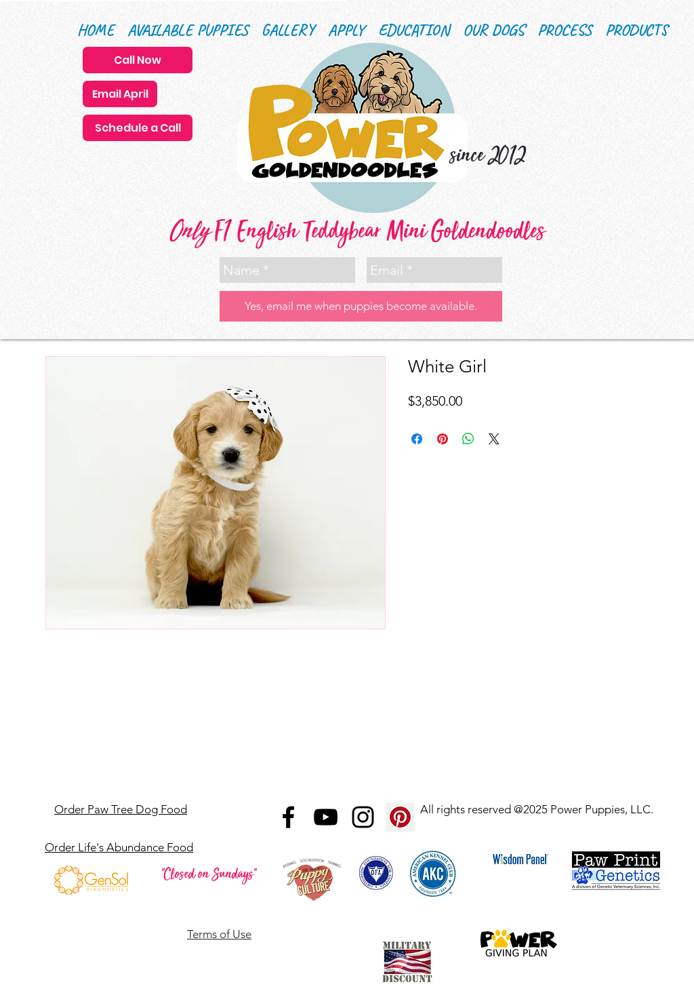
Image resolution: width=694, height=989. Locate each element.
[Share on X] (494, 439)
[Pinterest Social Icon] (400, 817)
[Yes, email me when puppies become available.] (361, 306)
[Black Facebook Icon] (288, 817)
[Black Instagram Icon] (362, 817)
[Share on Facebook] (417, 439)
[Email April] (120, 94)
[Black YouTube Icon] (325, 817)
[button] (413, 30)
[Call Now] (137, 60)
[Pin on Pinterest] (442, 439)
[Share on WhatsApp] (468, 439)
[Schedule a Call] (137, 128)
